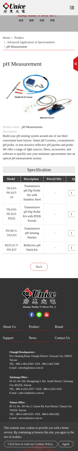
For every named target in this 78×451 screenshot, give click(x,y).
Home (6, 37)
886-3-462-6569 (25, 364)
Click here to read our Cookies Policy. (30, 444)
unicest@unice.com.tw (30, 418)
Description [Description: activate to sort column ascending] (31, 179)
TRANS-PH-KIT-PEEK (11, 214)
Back (39, 266)
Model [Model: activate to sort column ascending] (11, 179)
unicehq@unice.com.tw (31, 367)
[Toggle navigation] (72, 6)
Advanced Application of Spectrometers (31, 42)
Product (19, 37)
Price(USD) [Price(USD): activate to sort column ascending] (54, 179)
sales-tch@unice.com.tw (31, 393)
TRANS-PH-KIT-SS (11, 193)
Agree (65, 444)
